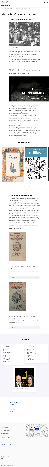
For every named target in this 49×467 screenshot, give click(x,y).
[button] (47, 426)
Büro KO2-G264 (31, 359)
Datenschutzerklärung (9, 465)
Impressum (3, 465)
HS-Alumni (4, 449)
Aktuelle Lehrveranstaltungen (7, 444)
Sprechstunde (7, 361)
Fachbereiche (7, 8)
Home (2, 8)
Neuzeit (12, 8)
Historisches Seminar (6, 5)
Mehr (6, 186)
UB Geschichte (4, 451)
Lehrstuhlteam (13, 404)
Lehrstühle (18, 8)
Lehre (11, 407)
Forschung (12, 409)
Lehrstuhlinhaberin (14, 402)
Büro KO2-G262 (7, 359)
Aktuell (11, 411)
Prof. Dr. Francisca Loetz (26, 8)
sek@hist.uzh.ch (5, 437)
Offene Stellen (4, 447)
